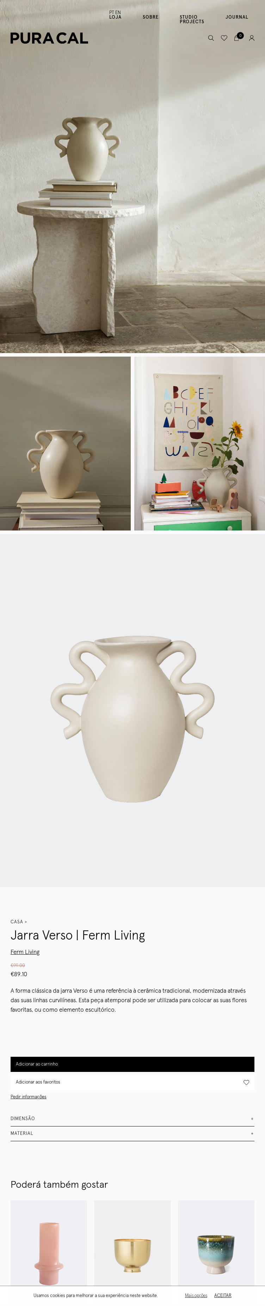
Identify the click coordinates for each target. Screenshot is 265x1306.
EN (118, 13)
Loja (115, 17)
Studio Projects (192, 19)
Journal (237, 17)
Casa (17, 922)
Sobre (151, 17)
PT (111, 13)
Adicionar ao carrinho (37, 1064)
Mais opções (195, 1296)
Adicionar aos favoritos (132, 1082)
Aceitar (222, 1296)
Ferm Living (25, 952)
